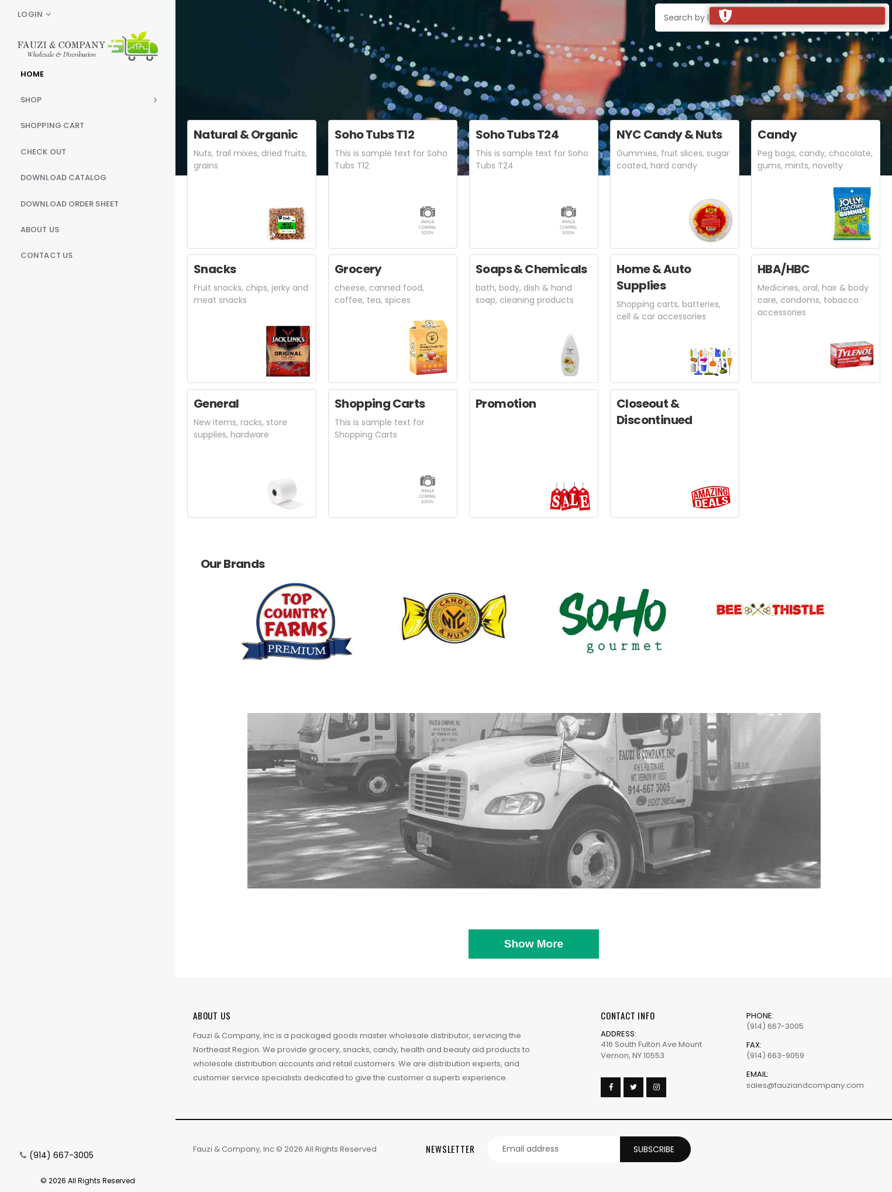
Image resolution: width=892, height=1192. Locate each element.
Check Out (43, 151)
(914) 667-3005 (61, 1155)
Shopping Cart (52, 125)
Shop (31, 99)
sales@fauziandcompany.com (805, 1085)
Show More (533, 944)
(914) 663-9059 (775, 1055)
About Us (39, 229)
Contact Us (46, 255)
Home (32, 74)
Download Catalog (63, 177)
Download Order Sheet (69, 203)
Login (30, 14)
